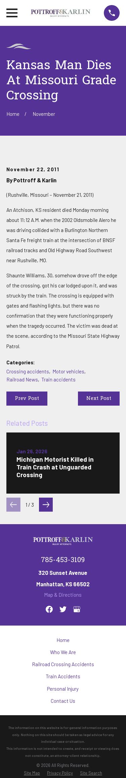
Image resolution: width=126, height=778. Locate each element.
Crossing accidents (27, 371)
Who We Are (63, 652)
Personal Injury (63, 689)
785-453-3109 (63, 560)
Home (63, 640)
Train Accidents (63, 676)
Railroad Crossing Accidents (63, 664)
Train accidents (58, 379)
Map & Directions (63, 595)
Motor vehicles (68, 371)
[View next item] (46, 505)
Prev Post (27, 398)
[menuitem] (32, 773)
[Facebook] (49, 609)
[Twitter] (63, 609)
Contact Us (63, 701)
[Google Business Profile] (76, 609)
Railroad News (22, 379)
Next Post (98, 398)
